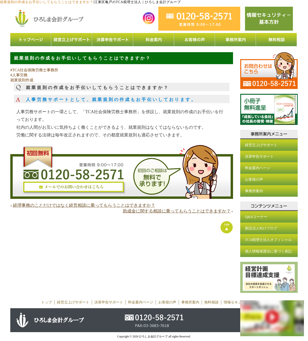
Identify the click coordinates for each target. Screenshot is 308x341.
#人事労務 (19, 75)
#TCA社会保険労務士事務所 (34, 70)
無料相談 (211, 302)
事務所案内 (254, 191)
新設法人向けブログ (261, 228)
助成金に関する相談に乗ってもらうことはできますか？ (177, 211)
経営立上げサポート (261, 145)
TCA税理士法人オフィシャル (268, 240)
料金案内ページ (257, 168)
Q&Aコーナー (256, 217)
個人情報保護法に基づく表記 (268, 251)
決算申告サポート (259, 156)
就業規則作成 (21, 80)
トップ (46, 302)
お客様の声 (254, 179)
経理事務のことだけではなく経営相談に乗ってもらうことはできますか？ (84, 205)
